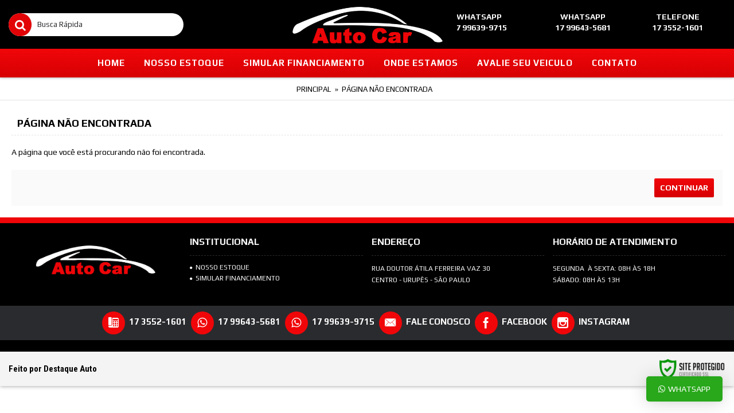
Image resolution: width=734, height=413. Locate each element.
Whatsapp (684, 388)
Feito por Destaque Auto (53, 369)
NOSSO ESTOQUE (219, 267)
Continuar (684, 187)
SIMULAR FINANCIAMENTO (235, 278)
